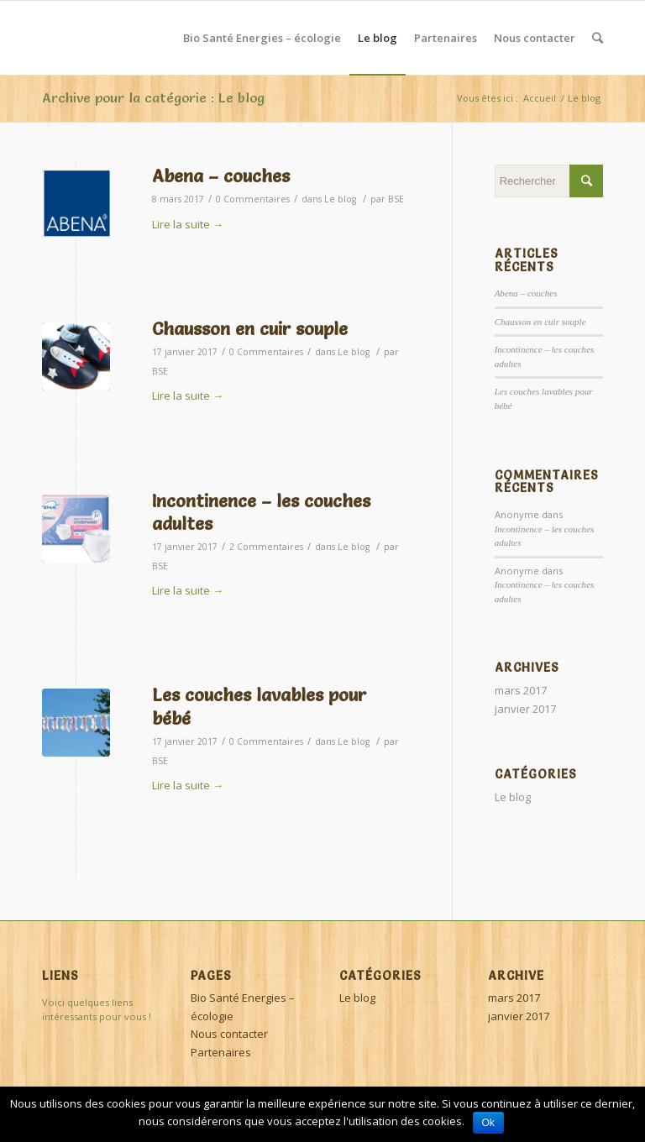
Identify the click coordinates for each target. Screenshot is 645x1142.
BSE (396, 199)
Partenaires (221, 1052)
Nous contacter (229, 1033)
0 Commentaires (253, 199)
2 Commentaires (266, 547)
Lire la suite (187, 224)
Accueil (539, 98)
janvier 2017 (525, 708)
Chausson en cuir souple (250, 328)
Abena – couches (221, 175)
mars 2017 (521, 690)
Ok (488, 1123)
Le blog (340, 199)
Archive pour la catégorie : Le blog (153, 97)
